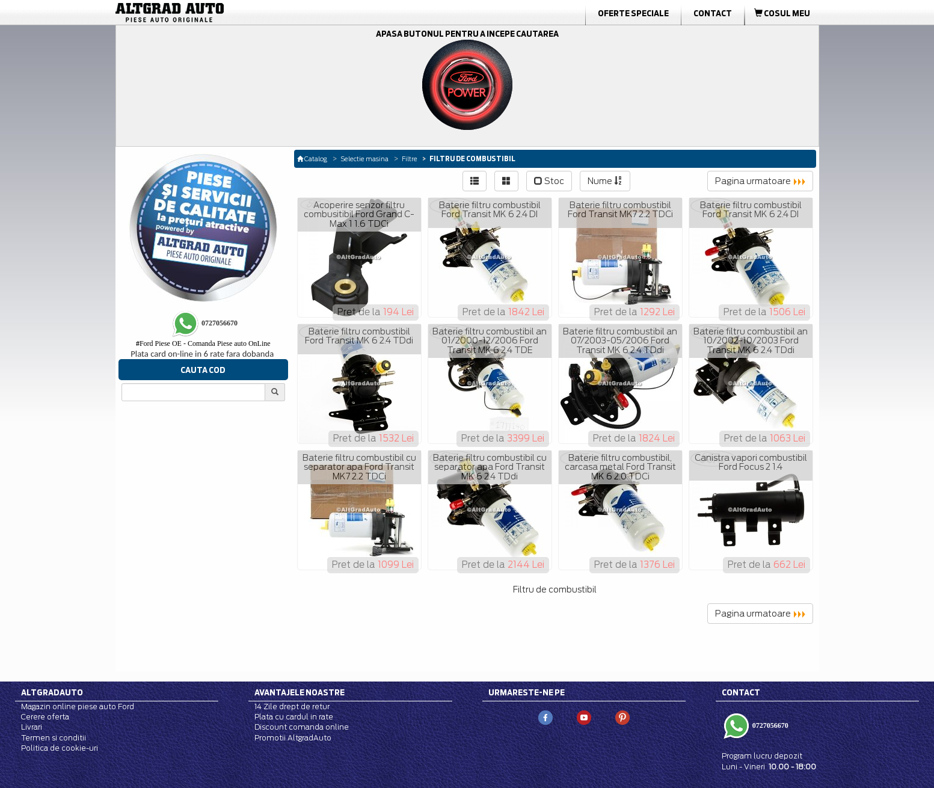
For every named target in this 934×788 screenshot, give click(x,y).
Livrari (31, 726)
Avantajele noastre (299, 692)
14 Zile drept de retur (292, 706)
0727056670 (769, 725)
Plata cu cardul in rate (293, 716)
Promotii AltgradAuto (292, 737)
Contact (712, 13)
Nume (605, 181)
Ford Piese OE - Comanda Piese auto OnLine (203, 343)
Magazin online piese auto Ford (77, 706)
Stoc (549, 181)
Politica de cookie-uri (59, 748)
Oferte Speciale (633, 13)
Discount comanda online (301, 726)
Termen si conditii (53, 737)
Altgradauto (52, 692)
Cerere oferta (45, 716)
